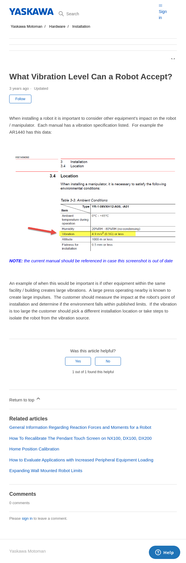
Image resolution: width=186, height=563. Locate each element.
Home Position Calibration (34, 448)
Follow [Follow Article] (20, 99)
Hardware (57, 26)
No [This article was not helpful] (108, 361)
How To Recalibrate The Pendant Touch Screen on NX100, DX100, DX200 (80, 438)
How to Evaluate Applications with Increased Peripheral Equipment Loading (81, 459)
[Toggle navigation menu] (160, 5)
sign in (27, 518)
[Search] (106, 14)
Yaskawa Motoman (26, 26)
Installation (81, 26)
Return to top (25, 399)
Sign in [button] (163, 14)
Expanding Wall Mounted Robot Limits (45, 470)
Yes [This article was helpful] (78, 361)
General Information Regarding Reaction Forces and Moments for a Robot (80, 427)
